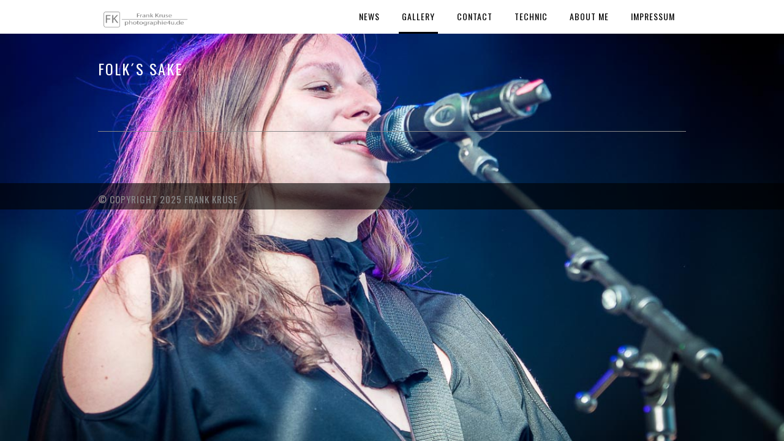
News (369, 16)
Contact (474, 16)
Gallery (418, 16)
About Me (589, 16)
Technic (531, 16)
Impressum (653, 16)
